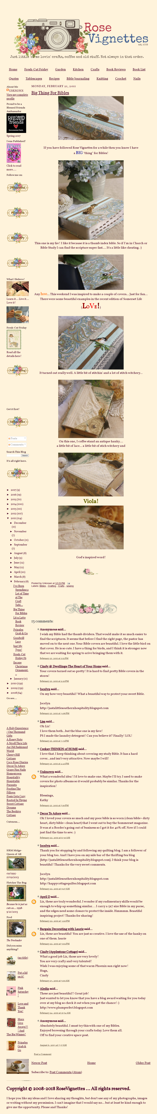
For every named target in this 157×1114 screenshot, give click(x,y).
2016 (14, 495)
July (16, 558)
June (17, 563)
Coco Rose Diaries (17, 762)
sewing (70, 586)
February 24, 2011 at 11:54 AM (55, 1013)
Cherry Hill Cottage (13, 756)
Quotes (14, 78)
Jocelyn (45, 689)
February (19, 582)
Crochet (120, 78)
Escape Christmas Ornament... (20, 668)
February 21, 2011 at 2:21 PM (54, 681)
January (19, 679)
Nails (137, 78)
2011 (13, 518)
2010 (14, 683)
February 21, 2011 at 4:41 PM (54, 763)
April (17, 572)
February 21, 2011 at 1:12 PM (54, 658)
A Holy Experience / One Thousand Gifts (18, 732)
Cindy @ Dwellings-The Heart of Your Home (71, 666)
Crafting (52, 586)
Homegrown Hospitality (14, 775)
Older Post (143, 1063)
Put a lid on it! (22, 975)
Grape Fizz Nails (16, 770)
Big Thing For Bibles (20, 611)
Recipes (54, 78)
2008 (14, 693)
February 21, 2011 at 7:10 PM (54, 805)
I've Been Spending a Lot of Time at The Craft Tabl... (21, 595)
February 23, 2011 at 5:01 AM (54, 980)
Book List (139, 69)
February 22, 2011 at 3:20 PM (55, 921)
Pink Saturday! (23, 992)
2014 (14, 504)
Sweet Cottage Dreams (15, 806)
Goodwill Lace (18, 640)
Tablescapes (34, 78)
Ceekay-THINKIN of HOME (59, 749)
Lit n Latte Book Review (19, 621)
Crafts (95, 69)
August (18, 553)
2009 (14, 688)
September (20, 545)
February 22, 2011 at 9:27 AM (55, 889)
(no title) (23, 958)
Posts (13, 438)
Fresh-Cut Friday (36, 69)
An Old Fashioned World (17, 749)
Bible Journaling (78, 78)
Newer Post (39, 1063)
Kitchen (78, 69)
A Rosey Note (15, 739)
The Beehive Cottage (14, 813)
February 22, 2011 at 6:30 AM (55, 837)
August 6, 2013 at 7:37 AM (53, 1045)
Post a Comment (42, 1054)
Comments (16, 445)
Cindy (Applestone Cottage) (59, 952)
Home (13, 69)
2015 (14, 499)
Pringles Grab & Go (20, 632)
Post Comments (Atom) (66, 1072)
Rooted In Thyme (17, 800)
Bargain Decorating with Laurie (62, 929)
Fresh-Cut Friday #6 (19, 656)
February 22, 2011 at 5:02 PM (55, 944)
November (20, 531)
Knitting (102, 78)
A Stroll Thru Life (17, 743)
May (16, 567)
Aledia (44, 989)
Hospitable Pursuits (13, 783)
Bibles (43, 586)
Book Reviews (116, 69)
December (20, 523)
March (18, 577)
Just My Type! (17, 648)
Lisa (42, 721)
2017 (14, 490)
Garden (60, 69)
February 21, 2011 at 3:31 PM (54, 741)
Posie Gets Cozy (16, 796)
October (19, 540)
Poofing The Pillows (14, 791)
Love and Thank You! (23, 1007)
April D (45, 897)
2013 (14, 509)
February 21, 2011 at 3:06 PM (54, 713)
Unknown (16, 90)
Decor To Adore (16, 766)
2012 (14, 514)
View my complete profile (17, 97)
